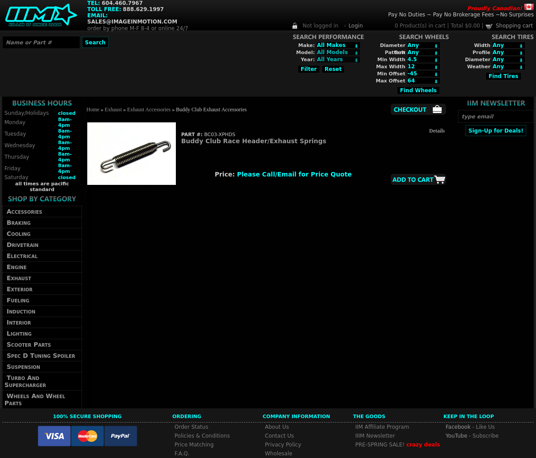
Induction (21, 311)
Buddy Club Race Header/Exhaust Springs (253, 141)
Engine (17, 266)
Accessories (24, 211)
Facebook (458, 427)
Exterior (20, 289)
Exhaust (19, 278)
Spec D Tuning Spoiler (41, 355)
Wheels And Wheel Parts (34, 399)
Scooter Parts (29, 344)
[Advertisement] (495, 269)
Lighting (19, 333)
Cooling (19, 233)
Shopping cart (514, 26)
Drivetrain (23, 244)
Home (92, 109)
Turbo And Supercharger (25, 381)
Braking (19, 222)
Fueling (18, 300)
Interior (19, 322)
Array (338, 59)
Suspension (23, 366)
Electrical (22, 255)
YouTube (456, 436)
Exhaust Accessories (149, 109)
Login (356, 26)
